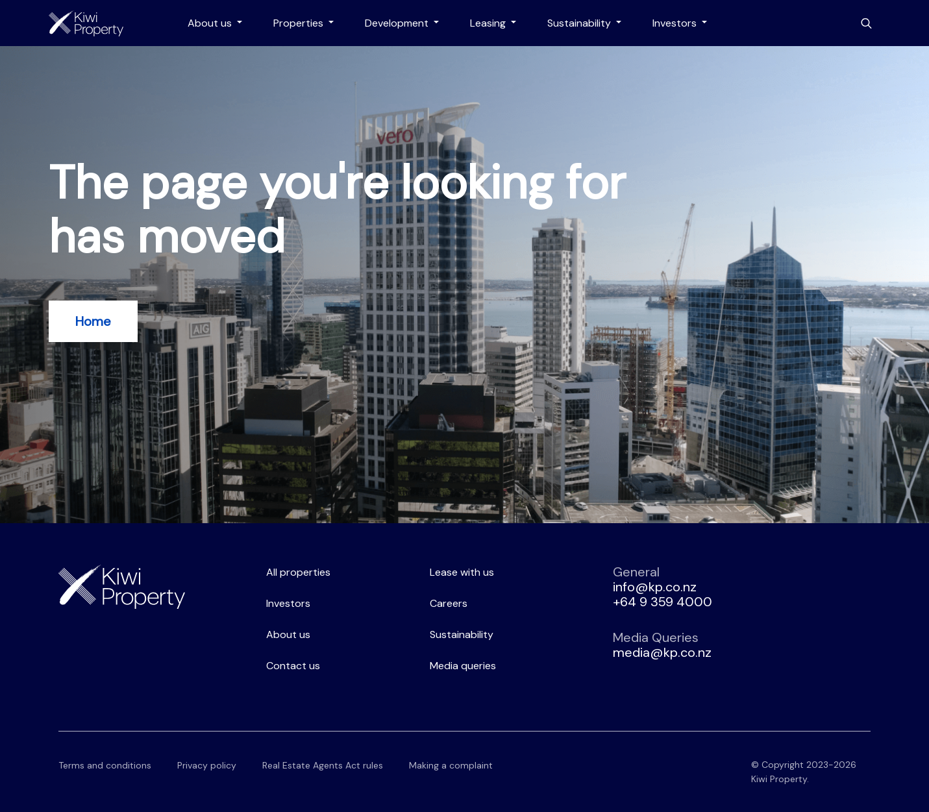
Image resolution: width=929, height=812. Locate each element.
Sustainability (580, 23)
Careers (448, 603)
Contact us (293, 665)
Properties (299, 23)
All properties (298, 572)
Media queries (463, 665)
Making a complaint (451, 765)
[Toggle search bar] (866, 23)
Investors (675, 23)
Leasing (489, 23)
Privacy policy (206, 765)
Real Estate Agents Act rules (322, 765)
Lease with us (462, 572)
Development (398, 23)
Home (93, 321)
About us (211, 23)
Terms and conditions (104, 765)
